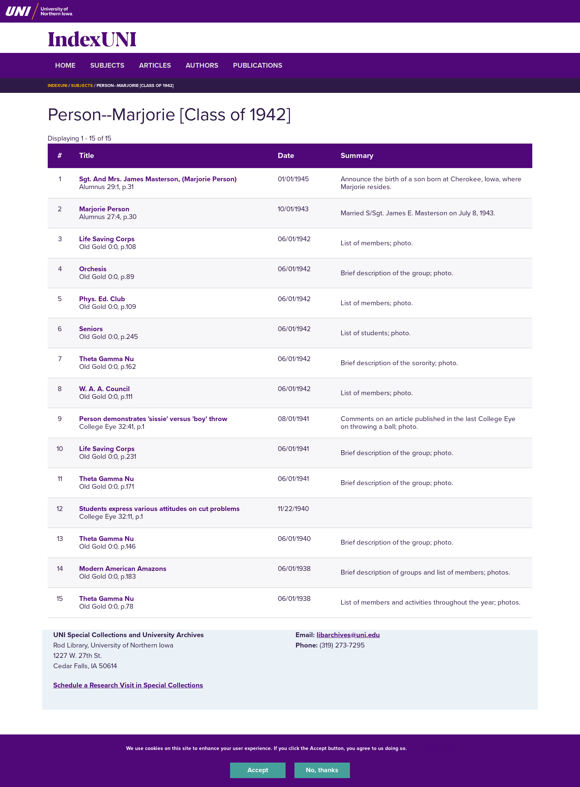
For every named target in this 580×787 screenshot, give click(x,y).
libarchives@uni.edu (348, 634)
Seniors (91, 329)
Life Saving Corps (107, 239)
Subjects (107, 65)
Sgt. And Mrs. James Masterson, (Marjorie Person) (158, 179)
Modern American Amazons (122, 568)
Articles (155, 65)
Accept (258, 770)
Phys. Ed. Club (102, 299)
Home (65, 65)
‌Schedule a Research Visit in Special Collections (128, 685)
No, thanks (322, 770)
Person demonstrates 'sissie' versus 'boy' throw (153, 419)
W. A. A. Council (104, 389)
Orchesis (93, 269)
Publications (257, 65)
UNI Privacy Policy (431, 747)
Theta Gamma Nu (106, 359)
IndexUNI (92, 37)
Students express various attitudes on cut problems (159, 509)
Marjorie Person (104, 209)
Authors (202, 65)
